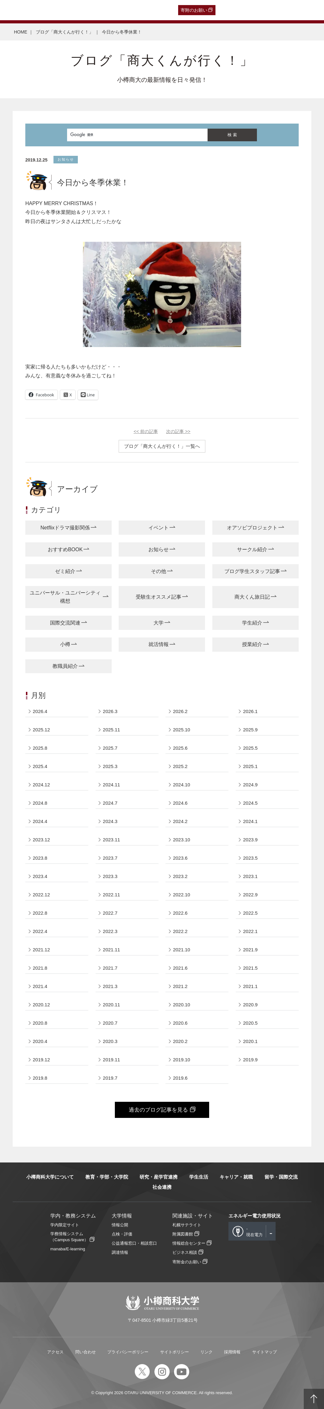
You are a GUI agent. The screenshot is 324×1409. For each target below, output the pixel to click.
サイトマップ (264, 1352)
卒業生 (40, 10)
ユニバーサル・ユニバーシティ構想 (65, 597)
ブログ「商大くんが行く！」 (64, 31)
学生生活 (198, 1177)
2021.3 (110, 986)
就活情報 (158, 644)
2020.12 (41, 1004)
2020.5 (250, 1023)
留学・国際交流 (281, 1177)
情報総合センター (188, 1243)
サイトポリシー (174, 1352)
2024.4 (40, 821)
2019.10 (181, 1059)
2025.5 (250, 748)
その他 (158, 571)
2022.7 (110, 913)
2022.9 (250, 894)
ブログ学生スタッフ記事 (252, 571)
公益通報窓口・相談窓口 (134, 1243)
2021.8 (40, 968)
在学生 (104, 10)
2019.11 (111, 1059)
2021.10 (181, 949)
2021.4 (40, 986)
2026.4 (40, 711)
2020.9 (250, 1004)
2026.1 (250, 711)
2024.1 (250, 821)
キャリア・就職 (236, 1177)
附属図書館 (182, 1234)
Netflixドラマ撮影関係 (65, 527)
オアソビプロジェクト (252, 527)
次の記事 (178, 431)
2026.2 (180, 711)
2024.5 (250, 803)
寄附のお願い (194, 10)
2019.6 (180, 1078)
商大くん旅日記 (252, 597)
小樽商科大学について (50, 1177)
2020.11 (111, 1004)
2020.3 (110, 1041)
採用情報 (232, 1352)
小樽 (65, 644)
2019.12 (41, 1059)
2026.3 (110, 711)
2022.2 (180, 931)
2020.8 (40, 1023)
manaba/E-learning (67, 1249)
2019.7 (110, 1078)
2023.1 (250, 876)
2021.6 (180, 968)
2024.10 (181, 784)
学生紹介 (252, 622)
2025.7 (110, 748)
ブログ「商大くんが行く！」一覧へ (162, 446)
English (142, 10)
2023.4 (40, 876)
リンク (206, 1352)
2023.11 (111, 839)
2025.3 (110, 766)
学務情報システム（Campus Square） (69, 1236)
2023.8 (40, 858)
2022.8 (40, 913)
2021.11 (111, 949)
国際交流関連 (65, 622)
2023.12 (41, 839)
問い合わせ (85, 1352)
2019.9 (250, 1059)
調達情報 (120, 1252)
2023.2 (180, 876)
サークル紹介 (252, 549)
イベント (158, 527)
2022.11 (111, 894)
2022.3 (110, 931)
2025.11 (111, 729)
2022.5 (250, 913)
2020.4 (40, 1041)
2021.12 (41, 949)
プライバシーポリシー (127, 1352)
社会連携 (162, 1187)
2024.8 (40, 803)
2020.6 (180, 1023)
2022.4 (40, 931)
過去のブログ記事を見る (158, 1110)
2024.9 (250, 784)
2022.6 (180, 913)
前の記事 (146, 431)
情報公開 (120, 1225)
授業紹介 (252, 644)
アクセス (55, 1352)
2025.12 (41, 729)
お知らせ (158, 549)
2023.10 (181, 839)
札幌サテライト (186, 1225)
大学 (158, 622)
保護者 (85, 10)
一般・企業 (63, 10)
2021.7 (110, 968)
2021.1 (250, 986)
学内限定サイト (64, 1225)
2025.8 (40, 748)
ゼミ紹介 (65, 571)
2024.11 (111, 784)
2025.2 (180, 766)
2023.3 (110, 876)
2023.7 (110, 858)
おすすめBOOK (65, 549)
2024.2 (180, 821)
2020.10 (181, 1004)
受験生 (15, 10)
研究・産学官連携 (159, 1177)
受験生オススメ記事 (158, 597)
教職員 (123, 10)
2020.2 (180, 1041)
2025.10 (181, 729)
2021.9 (250, 949)
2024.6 (180, 803)
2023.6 (180, 858)
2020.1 (250, 1041)
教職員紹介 (65, 666)
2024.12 (41, 784)
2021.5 (250, 968)
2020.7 (110, 1023)
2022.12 (41, 894)
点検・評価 (122, 1234)
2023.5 (250, 858)
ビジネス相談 (184, 1252)
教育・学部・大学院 (106, 1177)
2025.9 (250, 729)
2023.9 (250, 839)
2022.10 (181, 894)
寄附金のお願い (186, 1262)
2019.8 (40, 1078)
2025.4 (40, 766)
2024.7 (110, 803)
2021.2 (180, 986)
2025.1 (250, 766)
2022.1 (250, 931)
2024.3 (110, 821)
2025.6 (180, 748)
